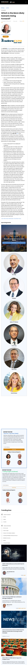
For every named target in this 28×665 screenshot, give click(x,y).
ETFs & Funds (5, 528)
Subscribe (14, 449)
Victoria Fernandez (14, 393)
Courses (4, 521)
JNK (22, 608)
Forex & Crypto (5, 530)
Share (2, 7)
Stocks (4, 540)
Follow (5, 36)
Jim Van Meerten (10, 571)
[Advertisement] (14, 412)
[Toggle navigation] (26, 2)
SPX (2, 22)
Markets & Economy (6, 538)
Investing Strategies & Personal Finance (10, 535)
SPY (23, 21)
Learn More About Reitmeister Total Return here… (11, 218)
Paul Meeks (14, 298)
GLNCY (25, 575)
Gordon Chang (14, 345)
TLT (23, 608)
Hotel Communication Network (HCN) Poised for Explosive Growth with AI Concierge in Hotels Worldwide (13, 631)
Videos (4, 519)
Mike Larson (9, 604)
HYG (20, 608)
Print (7, 7)
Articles (4, 516)
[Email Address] (14, 447)
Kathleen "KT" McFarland (14, 322)
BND (19, 608)
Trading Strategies (6, 542)
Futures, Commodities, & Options (9, 533)
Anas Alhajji (14, 274)
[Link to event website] (14, 238)
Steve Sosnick (14, 369)
